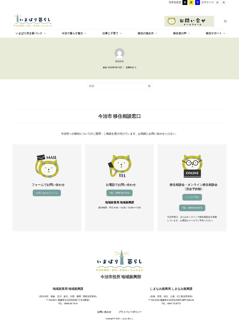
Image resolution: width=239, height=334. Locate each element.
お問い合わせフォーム (47, 193)
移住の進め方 (148, 33)
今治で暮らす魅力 (74, 33)
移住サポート (216, 33)
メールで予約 (192, 197)
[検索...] (116, 86)
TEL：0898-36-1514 (119, 193)
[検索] (225, 21)
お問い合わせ (104, 312)
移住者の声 (182, 33)
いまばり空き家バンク (31, 33)
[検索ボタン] (149, 86)
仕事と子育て (112, 33)
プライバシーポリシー (130, 312)
